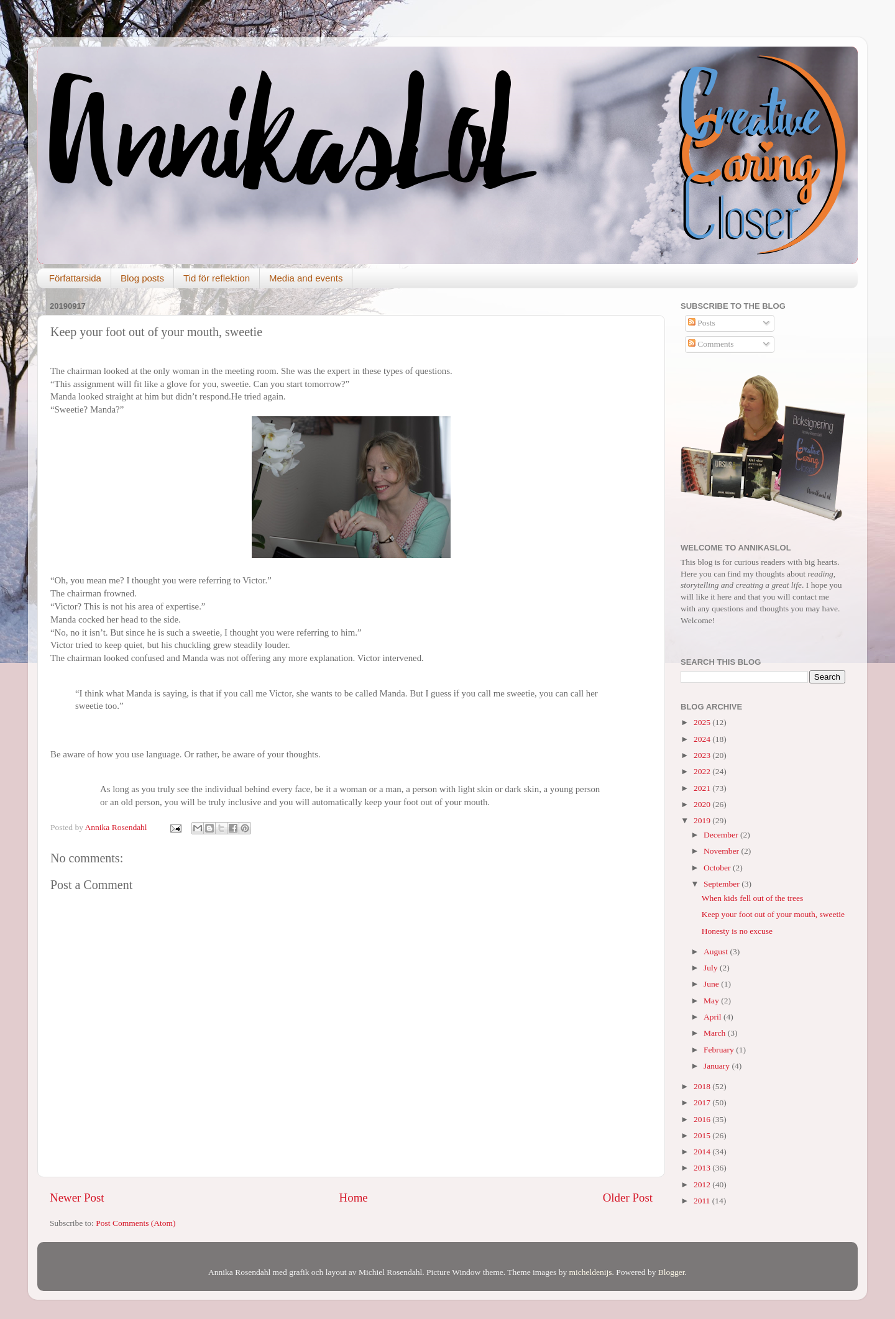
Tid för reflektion (216, 278)
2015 (703, 1135)
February (720, 1049)
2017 (703, 1102)
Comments (711, 344)
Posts (701, 322)
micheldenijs (590, 1272)
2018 (703, 1086)
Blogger (671, 1272)
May (712, 1000)
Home (353, 1197)
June (712, 983)
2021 (703, 788)
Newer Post (77, 1197)
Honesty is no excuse (737, 931)
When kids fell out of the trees (752, 898)
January (718, 1065)
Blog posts (142, 278)
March (716, 1033)
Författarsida (75, 278)
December (722, 834)
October (718, 867)
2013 (703, 1167)
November (722, 851)
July (712, 967)
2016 (703, 1119)
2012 (703, 1184)
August (717, 951)
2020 (703, 804)
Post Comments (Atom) (135, 1223)
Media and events (305, 278)
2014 (703, 1151)
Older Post (628, 1197)
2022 (703, 771)
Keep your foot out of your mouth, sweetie (773, 914)
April (713, 1016)
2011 (703, 1200)
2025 (703, 722)
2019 (703, 820)
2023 (703, 755)
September (722, 883)
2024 (703, 739)
